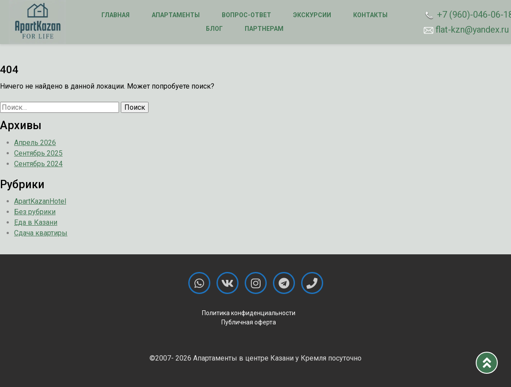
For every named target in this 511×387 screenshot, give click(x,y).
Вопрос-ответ (246, 15)
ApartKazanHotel (40, 201)
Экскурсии (312, 15)
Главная (115, 15)
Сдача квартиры (40, 233)
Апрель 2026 (35, 142)
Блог (214, 28)
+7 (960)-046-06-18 (463, 15)
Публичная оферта (248, 322)
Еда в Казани (35, 222)
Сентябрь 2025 (38, 153)
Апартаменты (176, 15)
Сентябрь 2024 (38, 164)
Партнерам (264, 28)
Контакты (370, 15)
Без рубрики (35, 212)
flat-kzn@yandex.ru (463, 29)
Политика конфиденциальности (248, 312)
